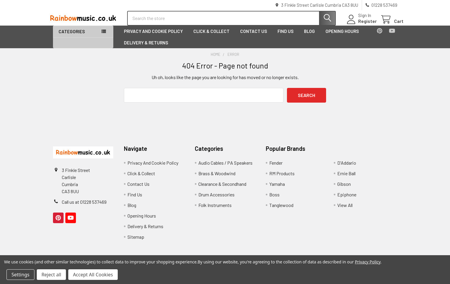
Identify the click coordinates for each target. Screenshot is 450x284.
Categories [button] (72, 36)
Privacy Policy (368, 262)
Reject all (51, 274)
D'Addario (346, 168)
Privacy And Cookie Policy (153, 36)
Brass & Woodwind (216, 178)
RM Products (282, 178)
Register (361, 24)
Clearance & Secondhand (222, 189)
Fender (276, 168)
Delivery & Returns (146, 47)
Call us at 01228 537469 (84, 207)
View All (345, 210)
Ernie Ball (346, 178)
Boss (274, 199)
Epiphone (346, 199)
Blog (309, 36)
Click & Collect (211, 36)
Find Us (285, 36)
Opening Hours (342, 36)
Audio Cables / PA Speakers (225, 168)
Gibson (344, 189)
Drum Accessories (216, 199)
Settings (20, 274)
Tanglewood (281, 210)
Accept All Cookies (93, 274)
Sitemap (135, 242)
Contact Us (253, 36)
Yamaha (277, 189)
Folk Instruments (215, 210)
